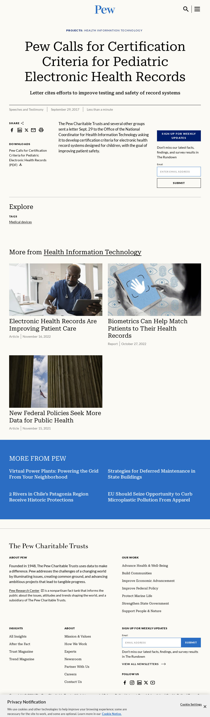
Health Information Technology (92, 252)
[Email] (179, 171)
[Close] (205, 710)
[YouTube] (152, 682)
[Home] (48, 545)
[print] (41, 130)
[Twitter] (146, 683)
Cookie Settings (191, 707)
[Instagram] (132, 682)
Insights (16, 628)
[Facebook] (125, 682)
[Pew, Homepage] (105, 9)
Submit (179, 183)
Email (160, 164)
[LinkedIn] (139, 682)
